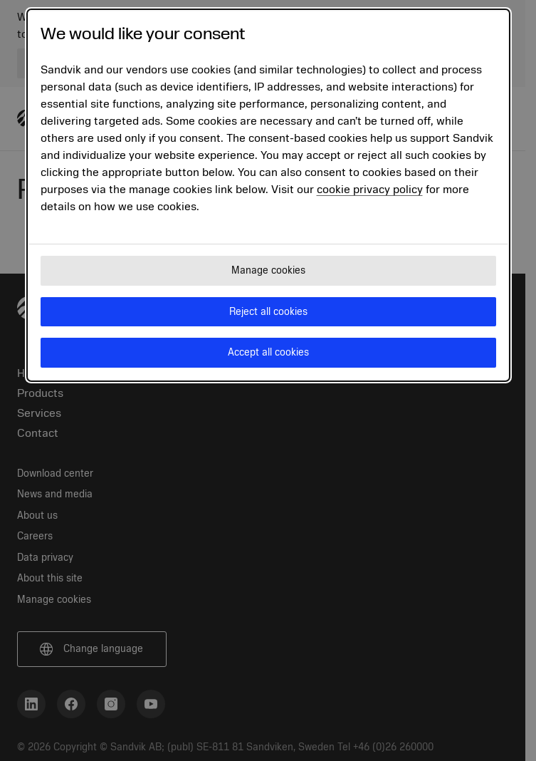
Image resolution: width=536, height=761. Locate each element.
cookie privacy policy (370, 189)
